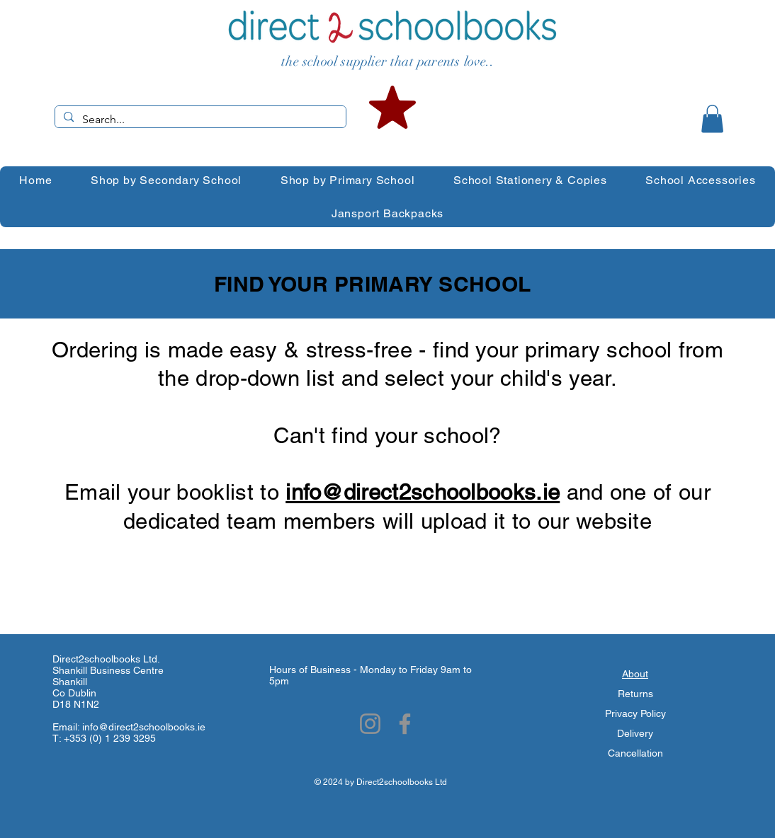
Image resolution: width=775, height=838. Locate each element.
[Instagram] (370, 723)
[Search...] (199, 119)
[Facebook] (405, 723)
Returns (635, 693)
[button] (712, 118)
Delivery (635, 733)
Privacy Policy (635, 713)
